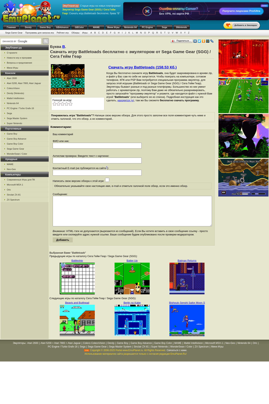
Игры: (85, 32)
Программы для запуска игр (39, 32)
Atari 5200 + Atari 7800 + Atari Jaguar (61, 349)
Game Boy (45, 27)
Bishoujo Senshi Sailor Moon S (187, 308)
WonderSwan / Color (17, 154)
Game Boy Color (15, 144)
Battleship (77, 266)
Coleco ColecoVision (94, 349)
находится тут (125, 100)
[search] (20, 41)
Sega (164, 27)
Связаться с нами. (177, 356)
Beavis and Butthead (77, 308)
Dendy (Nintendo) (15, 93)
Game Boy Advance (16, 139)
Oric (9, 189)
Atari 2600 (12, 78)
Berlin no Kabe (132, 308)
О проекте (12, 53)
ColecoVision (13, 88)
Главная (11, 27)
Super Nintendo (14, 123)
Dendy (28, 27)
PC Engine (147, 27)
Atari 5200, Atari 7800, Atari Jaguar (24, 83)
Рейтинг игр (63, 32)
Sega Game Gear (13, 32)
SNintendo (181, 27)
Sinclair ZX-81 (14, 194)
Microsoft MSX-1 (15, 184)
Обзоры (76, 32)
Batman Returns (187, 266)
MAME (96, 27)
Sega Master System (17, 118)
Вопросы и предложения (19, 63)
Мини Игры (113, 27)
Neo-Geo (11, 169)
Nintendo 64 (130, 27)
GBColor (79, 27)
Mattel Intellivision (15, 98)
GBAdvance (62, 27)
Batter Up (132, 266)
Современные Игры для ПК (21, 179)
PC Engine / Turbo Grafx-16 (20, 108)
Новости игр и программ (19, 58)
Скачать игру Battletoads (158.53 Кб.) (142, 67)
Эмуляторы (19, 349)
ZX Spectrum (13, 199)
